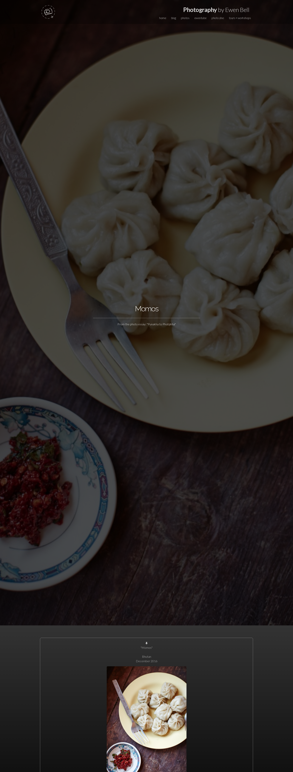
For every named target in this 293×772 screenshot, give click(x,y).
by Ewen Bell (216, 9)
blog (173, 18)
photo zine (218, 18)
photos (185, 18)
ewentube (200, 18)
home (162, 18)
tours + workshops (240, 18)
